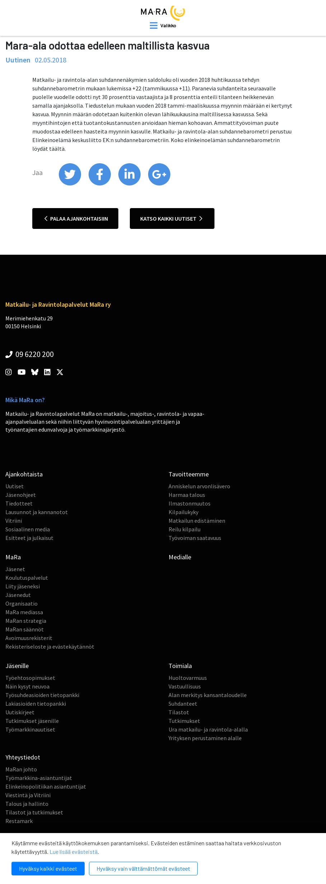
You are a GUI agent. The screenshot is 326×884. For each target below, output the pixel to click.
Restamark (19, 820)
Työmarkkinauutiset (30, 729)
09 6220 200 (29, 354)
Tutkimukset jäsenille (32, 720)
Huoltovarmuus (188, 677)
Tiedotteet (19, 503)
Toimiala (180, 666)
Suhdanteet (183, 703)
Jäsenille (17, 666)
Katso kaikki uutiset (171, 218)
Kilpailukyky (183, 512)
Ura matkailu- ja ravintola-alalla (208, 729)
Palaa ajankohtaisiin (76, 218)
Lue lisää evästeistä (73, 851)
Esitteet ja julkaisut (29, 537)
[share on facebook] (100, 183)
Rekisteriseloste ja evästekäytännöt (49, 646)
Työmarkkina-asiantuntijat (38, 777)
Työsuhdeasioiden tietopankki (42, 695)
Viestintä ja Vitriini (28, 795)
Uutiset (14, 486)
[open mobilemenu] (163, 25)
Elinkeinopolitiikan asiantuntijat (45, 786)
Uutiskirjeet (19, 712)
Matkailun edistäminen (197, 520)
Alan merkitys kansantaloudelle (208, 695)
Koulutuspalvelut (26, 577)
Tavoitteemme (189, 474)
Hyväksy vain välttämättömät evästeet (143, 868)
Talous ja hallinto (26, 803)
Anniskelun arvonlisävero (199, 486)
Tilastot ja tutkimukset (34, 812)
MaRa (13, 557)
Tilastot (179, 712)
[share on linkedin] (130, 183)
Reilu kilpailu (184, 529)
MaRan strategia (25, 620)
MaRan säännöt (24, 629)
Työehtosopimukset (30, 677)
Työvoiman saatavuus (195, 537)
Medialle (180, 557)
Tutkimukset (184, 720)
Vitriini (13, 520)
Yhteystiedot (22, 757)
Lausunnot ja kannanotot (36, 512)
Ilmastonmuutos (190, 503)
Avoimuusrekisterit (28, 637)
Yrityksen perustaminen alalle (205, 738)
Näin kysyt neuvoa (27, 686)
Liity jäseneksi (22, 586)
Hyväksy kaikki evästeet (48, 868)
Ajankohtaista (24, 474)
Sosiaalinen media (27, 529)
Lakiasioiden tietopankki (35, 703)
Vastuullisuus (185, 686)
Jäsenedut (18, 594)
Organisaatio (21, 603)
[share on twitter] (70, 183)
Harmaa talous (187, 494)
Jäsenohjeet (20, 494)
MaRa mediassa (24, 612)
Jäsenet (15, 569)
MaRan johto (21, 769)
